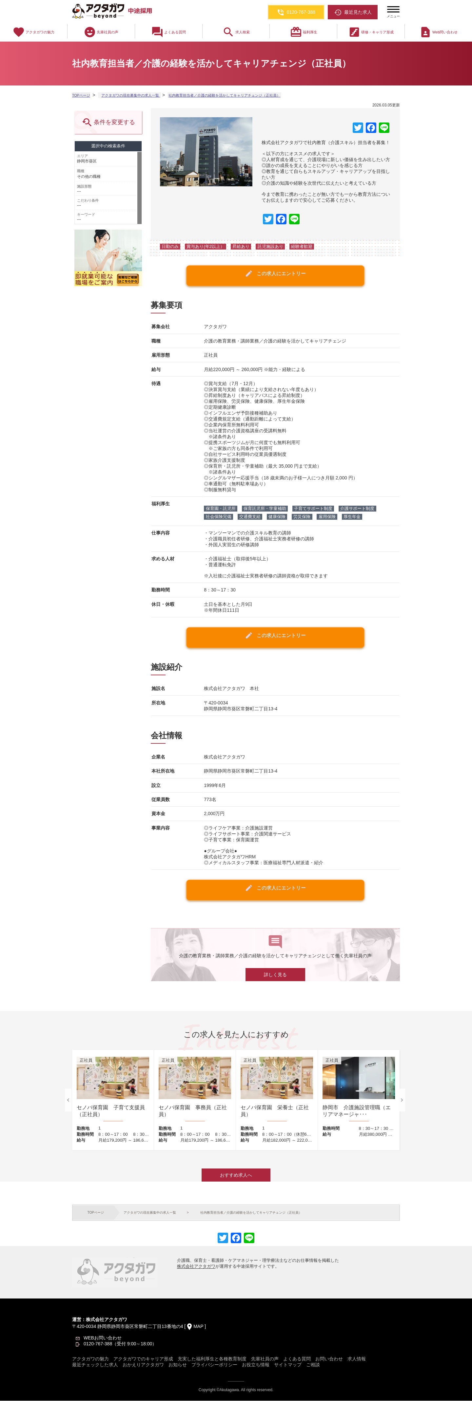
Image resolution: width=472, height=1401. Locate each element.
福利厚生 (303, 32)
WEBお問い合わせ (103, 1338)
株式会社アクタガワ (196, 1266)
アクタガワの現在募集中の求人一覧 (132, 95)
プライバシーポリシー (214, 1365)
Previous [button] (68, 1100)
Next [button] (402, 1100)
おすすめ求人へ (236, 1175)
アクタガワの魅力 (33, 32)
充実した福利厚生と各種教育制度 (212, 1359)
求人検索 (236, 32)
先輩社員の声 (101, 32)
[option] (113, 1100)
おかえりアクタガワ (143, 1365)
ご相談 (313, 1365)
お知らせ (177, 1365)
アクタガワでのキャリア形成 (143, 1359)
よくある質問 (168, 32)
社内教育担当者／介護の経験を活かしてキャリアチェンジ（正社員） (231, 95)
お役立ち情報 (255, 1365)
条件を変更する (108, 122)
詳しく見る (275, 975)
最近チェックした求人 (95, 1365)
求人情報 (356, 1359)
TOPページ (82, 95)
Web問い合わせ (438, 32)
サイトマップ (288, 1365)
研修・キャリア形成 (371, 32)
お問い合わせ (329, 1359)
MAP (198, 1326)
